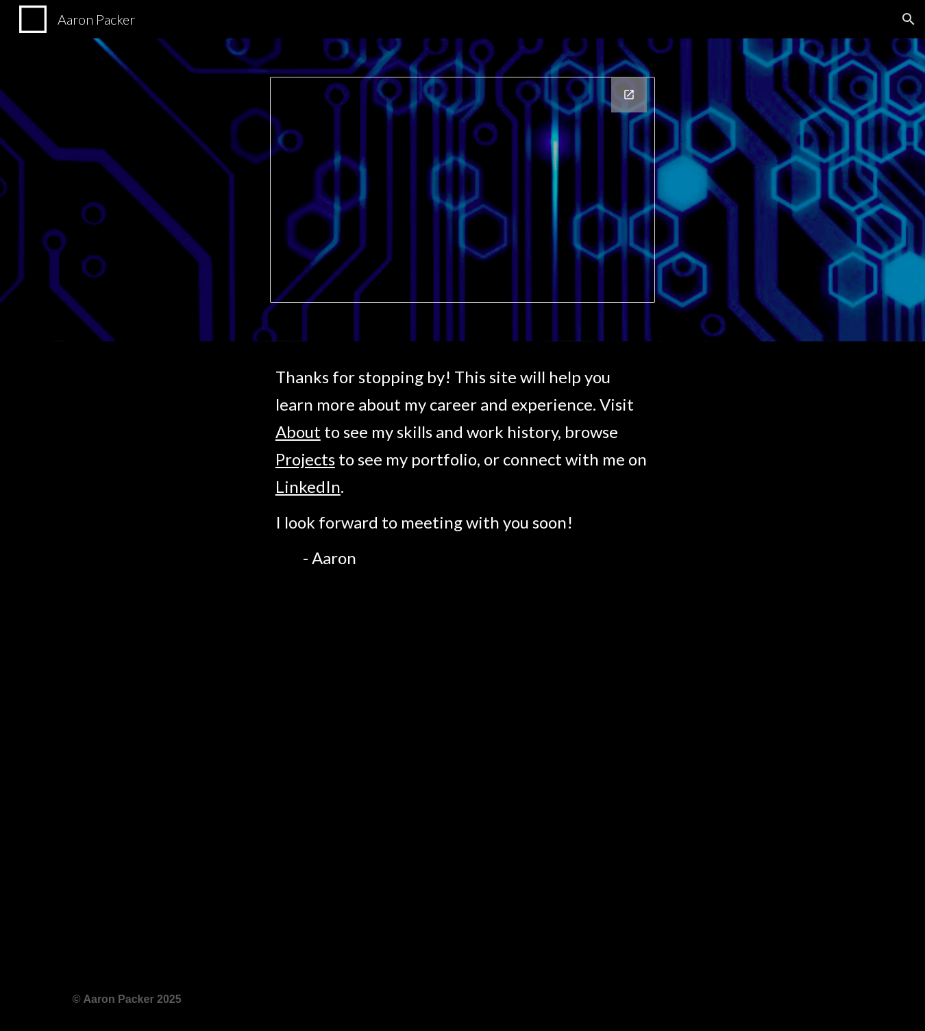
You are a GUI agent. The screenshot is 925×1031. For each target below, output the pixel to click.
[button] (908, 19)
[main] (462, 655)
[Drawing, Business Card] (462, 190)
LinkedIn (308, 486)
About (298, 431)
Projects (305, 459)
